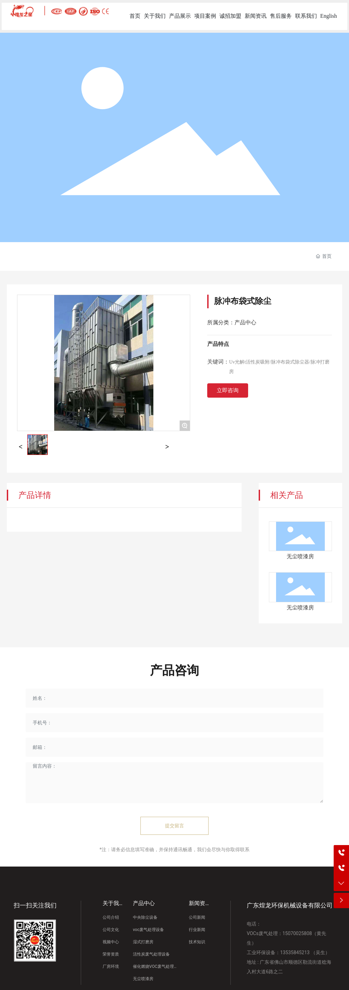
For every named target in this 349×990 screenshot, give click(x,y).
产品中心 (245, 322)
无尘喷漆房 (300, 556)
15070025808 (297, 933)
